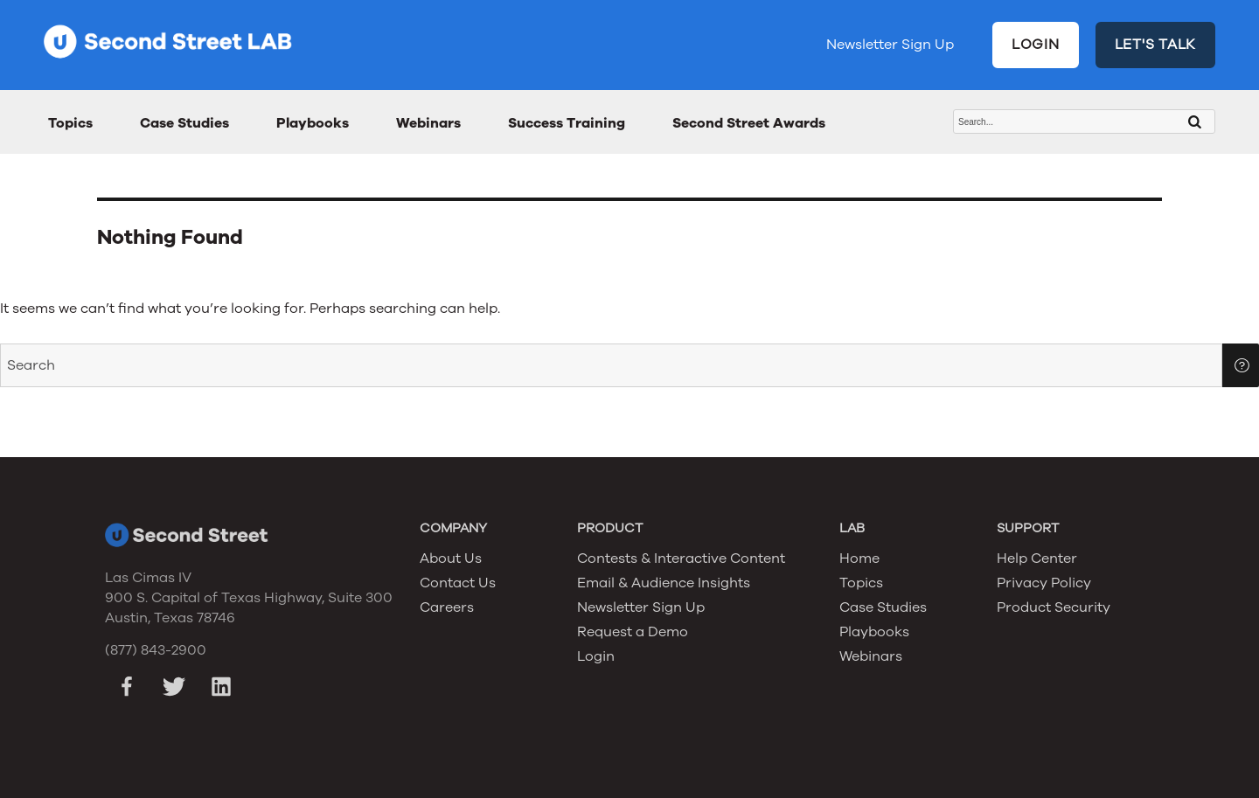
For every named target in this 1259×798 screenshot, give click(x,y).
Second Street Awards (748, 123)
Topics (70, 123)
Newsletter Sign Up (890, 44)
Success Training (566, 123)
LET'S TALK (1156, 44)
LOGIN (1036, 44)
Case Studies (184, 123)
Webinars (428, 123)
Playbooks (312, 123)
